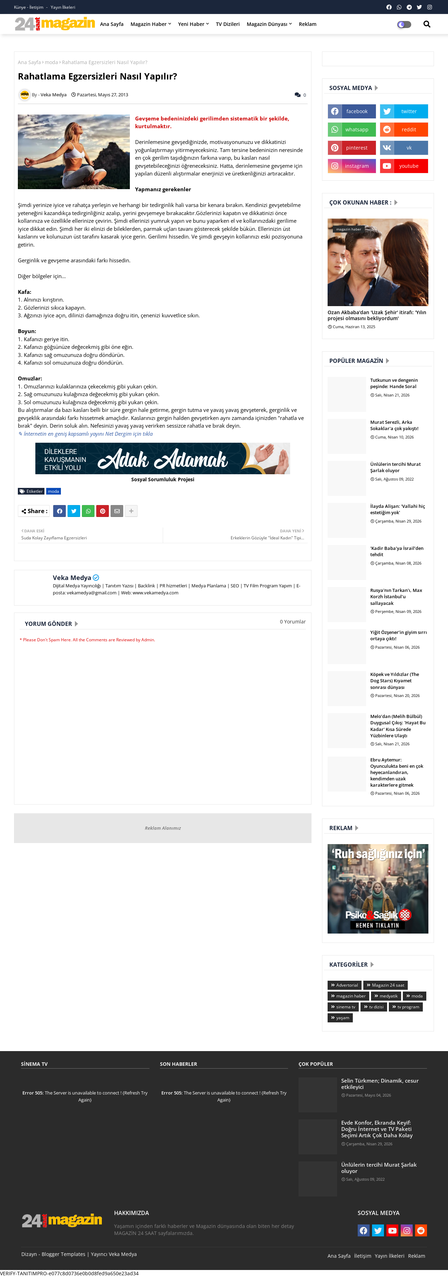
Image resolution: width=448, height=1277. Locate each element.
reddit (409, 129)
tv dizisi (376, 1007)
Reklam (307, 24)
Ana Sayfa (112, 24)
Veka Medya (72, 577)
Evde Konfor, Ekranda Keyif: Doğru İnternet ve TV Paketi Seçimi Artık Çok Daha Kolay (377, 1129)
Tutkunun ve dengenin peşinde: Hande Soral (394, 383)
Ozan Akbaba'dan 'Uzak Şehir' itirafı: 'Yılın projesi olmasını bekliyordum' (377, 316)
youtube (409, 166)
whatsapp (357, 129)
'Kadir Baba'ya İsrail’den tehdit (397, 551)
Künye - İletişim (29, 7)
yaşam (342, 1018)
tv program (408, 1007)
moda (51, 62)
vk (409, 147)
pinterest (357, 147)
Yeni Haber (191, 24)
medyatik (389, 996)
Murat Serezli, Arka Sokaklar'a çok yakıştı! (394, 425)
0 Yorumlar (293, 621)
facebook (357, 111)
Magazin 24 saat (388, 985)
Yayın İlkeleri (63, 7)
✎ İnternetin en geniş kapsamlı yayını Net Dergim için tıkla (85, 433)
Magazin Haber (149, 24)
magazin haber (351, 996)
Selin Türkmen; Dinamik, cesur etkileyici (380, 1083)
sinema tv (345, 1007)
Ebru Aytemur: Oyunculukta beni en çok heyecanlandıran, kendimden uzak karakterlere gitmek (396, 772)
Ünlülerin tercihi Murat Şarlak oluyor (395, 467)
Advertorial (347, 985)
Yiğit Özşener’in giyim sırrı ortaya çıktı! (398, 635)
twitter (409, 111)
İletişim (362, 1255)
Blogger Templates (63, 1254)
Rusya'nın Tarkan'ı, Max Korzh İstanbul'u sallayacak (396, 596)
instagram (357, 166)
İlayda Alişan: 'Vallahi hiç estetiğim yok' (397, 509)
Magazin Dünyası (267, 24)
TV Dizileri (228, 24)
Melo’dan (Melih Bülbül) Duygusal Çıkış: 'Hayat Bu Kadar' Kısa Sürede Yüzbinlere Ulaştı (398, 726)
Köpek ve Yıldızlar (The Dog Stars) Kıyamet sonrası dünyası (394, 680)
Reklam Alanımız (163, 828)
